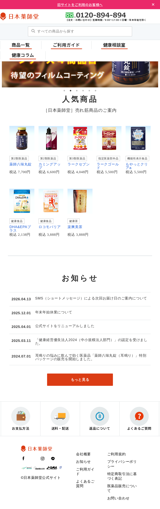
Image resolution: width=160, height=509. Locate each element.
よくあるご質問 (139, 419)
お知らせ (83, 462)
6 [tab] (96, 90)
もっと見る (80, 380)
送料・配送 (60, 419)
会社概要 (83, 454)
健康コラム (23, 55)
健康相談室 (114, 45)
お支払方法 (20, 419)
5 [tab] (89, 90)
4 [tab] (83, 90)
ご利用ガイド (66, 45)
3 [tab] (77, 90)
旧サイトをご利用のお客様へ (80, 4)
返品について (99, 419)
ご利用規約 (116, 454)
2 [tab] (71, 90)
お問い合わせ (118, 498)
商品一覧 (21, 45)
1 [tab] (64, 90)
